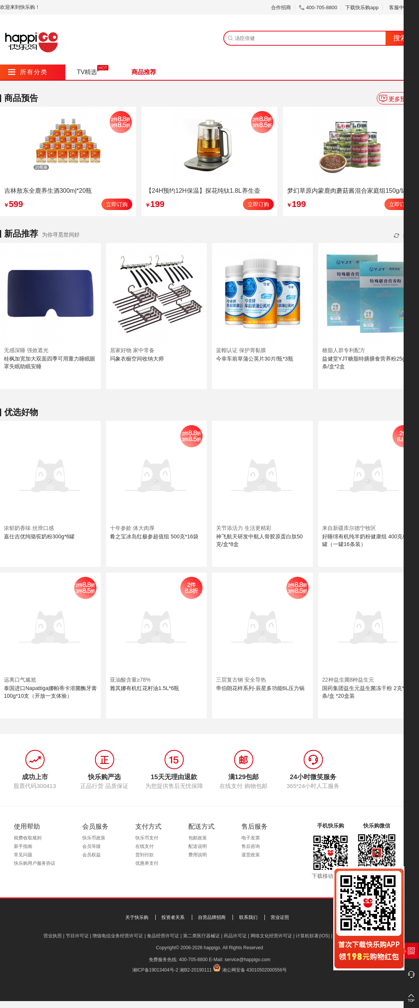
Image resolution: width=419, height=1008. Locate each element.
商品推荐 (143, 72)
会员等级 (91, 846)
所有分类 (28, 72)
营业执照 (52, 935)
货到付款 (144, 854)
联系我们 (248, 917)
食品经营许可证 (163, 935)
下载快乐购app (362, 7)
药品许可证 (235, 935)
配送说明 (197, 846)
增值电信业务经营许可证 (117, 935)
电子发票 (250, 838)
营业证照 (280, 917)
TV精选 (87, 72)
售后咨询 (250, 846)
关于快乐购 (136, 917)
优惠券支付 (146, 863)
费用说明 (197, 854)
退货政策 (250, 854)
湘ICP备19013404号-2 (155, 970)
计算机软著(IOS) (313, 935)
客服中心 (402, 7)
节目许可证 (77, 935)
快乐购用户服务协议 (34, 863)
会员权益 (91, 854)
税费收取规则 (28, 838)
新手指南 (23, 846)
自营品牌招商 (212, 917)
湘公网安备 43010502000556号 (254, 970)
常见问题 (23, 854)
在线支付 (144, 846)
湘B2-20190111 (196, 970)
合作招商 (281, 7)
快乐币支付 (146, 838)
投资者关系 (173, 917)
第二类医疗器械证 (201, 935)
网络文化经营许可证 (271, 935)
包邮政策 (197, 838)
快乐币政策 (93, 838)
